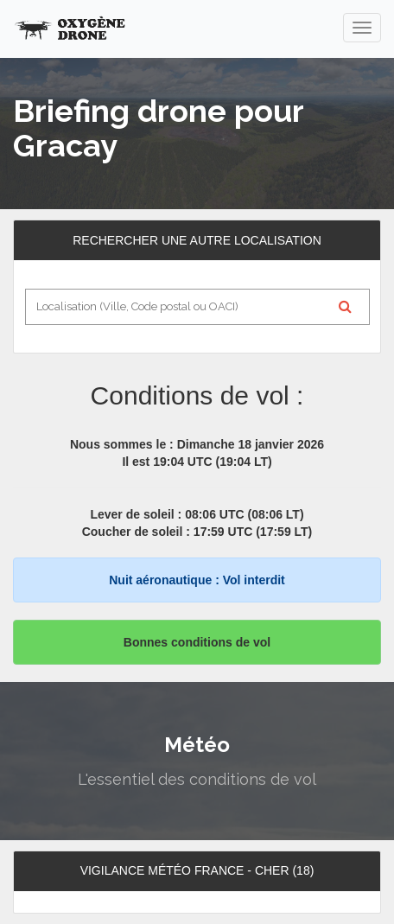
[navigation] (362, 27)
